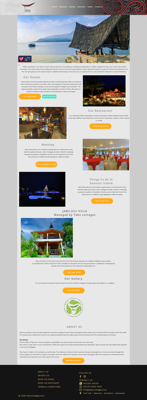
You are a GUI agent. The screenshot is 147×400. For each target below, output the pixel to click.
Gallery (90, 7)
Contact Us (99, 7)
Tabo (48, 7)
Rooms (54, 7)
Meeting (72, 7)
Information (81, 7)
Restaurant (63, 7)
